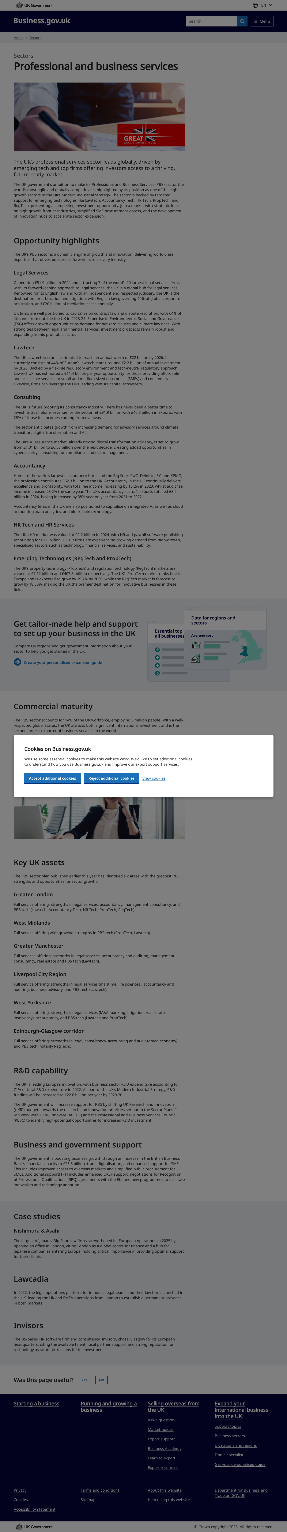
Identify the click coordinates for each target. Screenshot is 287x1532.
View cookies (154, 778)
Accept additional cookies (52, 778)
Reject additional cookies (111, 778)
